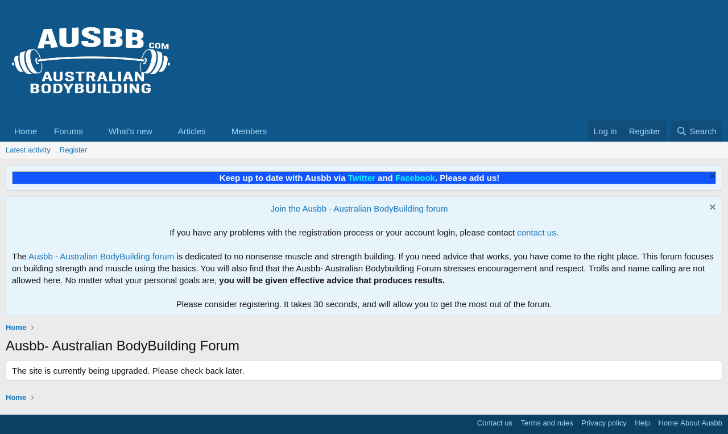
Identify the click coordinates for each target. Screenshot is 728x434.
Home (25, 131)
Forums (68, 131)
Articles (192, 131)
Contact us (494, 423)
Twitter (361, 178)
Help (642, 423)
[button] (92, 131)
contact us (536, 232)
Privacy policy (603, 423)
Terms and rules (546, 423)
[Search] (696, 131)
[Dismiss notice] (711, 177)
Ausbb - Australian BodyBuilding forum (101, 256)
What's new (130, 131)
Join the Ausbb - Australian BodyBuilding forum (359, 208)
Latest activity (28, 150)
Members (249, 131)
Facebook (415, 178)
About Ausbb (701, 423)
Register (73, 150)
